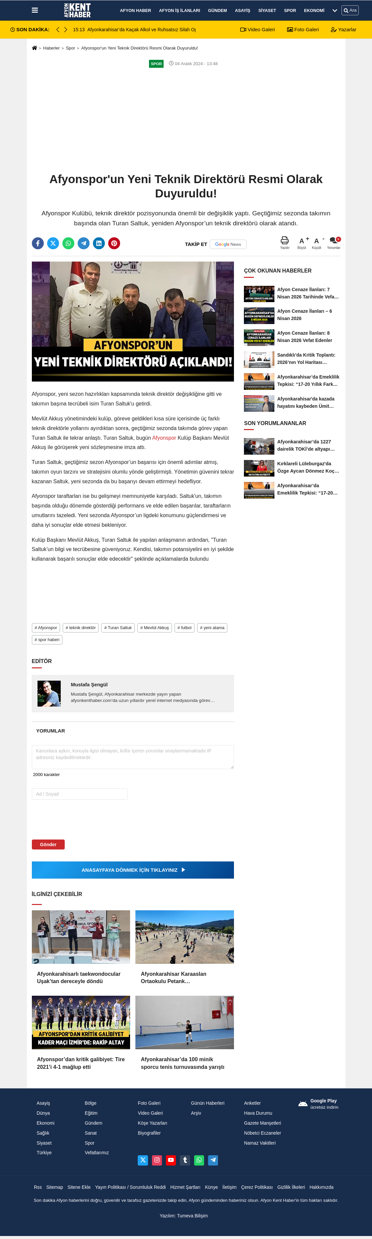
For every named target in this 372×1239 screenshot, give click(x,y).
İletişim (229, 1187)
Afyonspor (164, 438)
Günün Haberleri (207, 1103)
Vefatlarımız (97, 1152)
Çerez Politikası (257, 1187)
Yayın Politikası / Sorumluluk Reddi (130, 1187)
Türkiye (44, 1152)
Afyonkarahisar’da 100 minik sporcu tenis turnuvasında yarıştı (182, 1063)
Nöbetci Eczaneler (262, 1133)
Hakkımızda (322, 1187)
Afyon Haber (135, 10)
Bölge (90, 1103)
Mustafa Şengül (89, 684)
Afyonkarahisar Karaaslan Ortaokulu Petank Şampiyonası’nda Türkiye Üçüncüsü (173, 978)
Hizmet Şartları (185, 1187)
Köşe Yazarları (152, 1123)
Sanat (91, 1133)
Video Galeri (257, 29)
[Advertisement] (186, 119)
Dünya (43, 1113)
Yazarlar (343, 29)
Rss (38, 1187)
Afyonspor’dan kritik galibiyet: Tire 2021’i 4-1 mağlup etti (81, 1063)
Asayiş (242, 10)
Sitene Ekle (79, 1187)
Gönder (48, 844)
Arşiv (196, 1113)
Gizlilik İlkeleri (291, 1187)
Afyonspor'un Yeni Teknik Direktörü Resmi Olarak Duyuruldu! (139, 48)
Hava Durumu (258, 1113)
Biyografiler (149, 1133)
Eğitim (91, 1113)
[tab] (51, 730)
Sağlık (43, 1133)
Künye (211, 1187)
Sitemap (54, 1187)
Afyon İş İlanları (179, 10)
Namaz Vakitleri (259, 1143)
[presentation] (74, 819)
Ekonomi (314, 10)
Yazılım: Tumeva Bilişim (184, 1215)
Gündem (217, 10)
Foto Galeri (303, 29)
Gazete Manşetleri (262, 1123)
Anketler (252, 1103)
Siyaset (267, 10)
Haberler (51, 48)
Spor (290, 10)
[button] (66, 29)
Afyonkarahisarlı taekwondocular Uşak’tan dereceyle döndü (79, 977)
